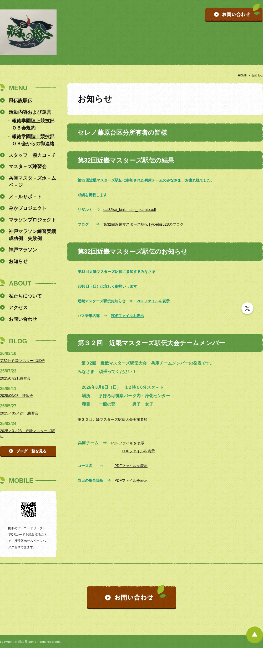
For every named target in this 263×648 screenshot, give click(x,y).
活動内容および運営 (30, 112)
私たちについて (25, 296)
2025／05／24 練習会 (19, 413)
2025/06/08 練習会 (16, 395)
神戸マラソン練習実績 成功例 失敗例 (33, 235)
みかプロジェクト (28, 208)
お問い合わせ (23, 319)
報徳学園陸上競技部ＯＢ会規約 (33, 124)
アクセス (18, 307)
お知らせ (18, 261)
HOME (242, 75)
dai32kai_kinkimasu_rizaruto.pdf (129, 210)
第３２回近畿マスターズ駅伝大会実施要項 (113, 419)
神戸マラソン (23, 249)
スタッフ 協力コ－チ (32, 155)
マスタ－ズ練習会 (28, 166)
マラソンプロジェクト (32, 219)
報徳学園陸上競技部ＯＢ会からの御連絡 (33, 140)
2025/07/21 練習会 (15, 378)
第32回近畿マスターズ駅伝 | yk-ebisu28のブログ (143, 224)
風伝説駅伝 (20, 100)
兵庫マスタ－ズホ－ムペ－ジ (32, 181)
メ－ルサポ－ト (25, 196)
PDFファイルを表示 (153, 301)
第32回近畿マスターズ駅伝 (22, 361)
